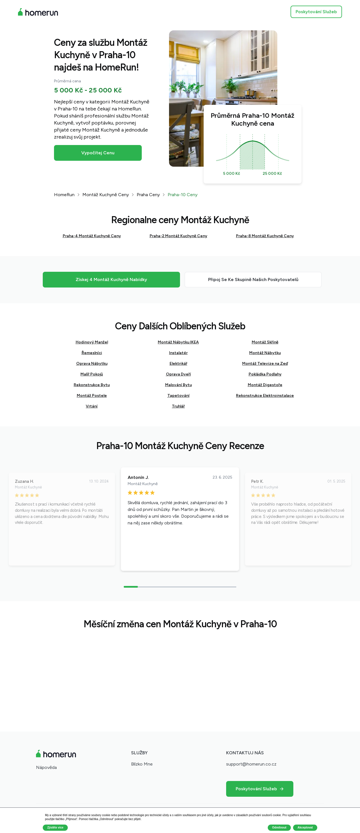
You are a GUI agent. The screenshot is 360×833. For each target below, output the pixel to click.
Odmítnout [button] (279, 827)
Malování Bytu (178, 384)
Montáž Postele (92, 395)
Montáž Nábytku (265, 352)
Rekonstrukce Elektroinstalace (265, 395)
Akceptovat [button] (305, 827)
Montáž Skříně (265, 342)
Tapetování (178, 395)
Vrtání (92, 406)
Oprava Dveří (178, 374)
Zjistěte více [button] (55, 827)
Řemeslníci (92, 352)
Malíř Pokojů (91, 374)
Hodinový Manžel (92, 342)
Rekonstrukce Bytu (92, 384)
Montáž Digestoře (265, 384)
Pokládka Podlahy (265, 374)
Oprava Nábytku (91, 363)
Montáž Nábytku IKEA (178, 342)
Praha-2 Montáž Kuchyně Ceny (178, 236)
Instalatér (178, 352)
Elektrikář (178, 363)
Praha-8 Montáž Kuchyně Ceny (265, 236)
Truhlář (178, 406)
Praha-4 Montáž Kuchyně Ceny (92, 236)
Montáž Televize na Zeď (265, 363)
